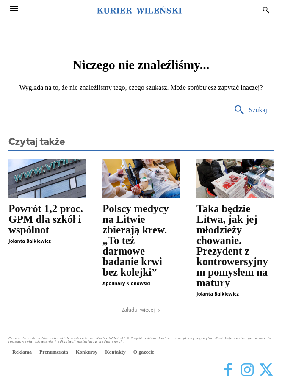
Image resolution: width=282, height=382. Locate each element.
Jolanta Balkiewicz (29, 241)
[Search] (250, 110)
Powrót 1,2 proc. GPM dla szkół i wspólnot (45, 219)
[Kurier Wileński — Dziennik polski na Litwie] (139, 10)
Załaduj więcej (141, 309)
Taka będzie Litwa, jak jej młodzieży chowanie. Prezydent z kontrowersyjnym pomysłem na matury (232, 245)
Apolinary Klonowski (126, 283)
